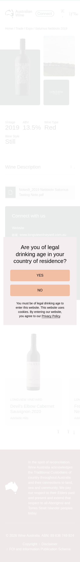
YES (39, 275)
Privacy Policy (51, 316)
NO (40, 290)
